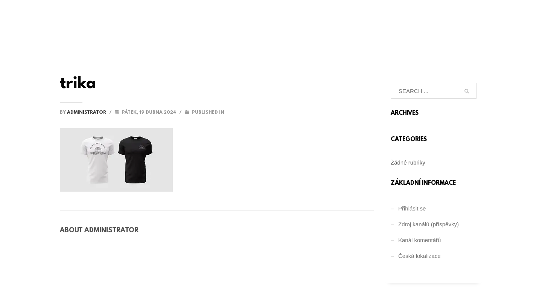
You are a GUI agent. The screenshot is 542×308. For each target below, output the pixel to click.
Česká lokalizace (419, 256)
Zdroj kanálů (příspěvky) (428, 224)
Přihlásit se (412, 208)
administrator (87, 112)
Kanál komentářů (419, 240)
